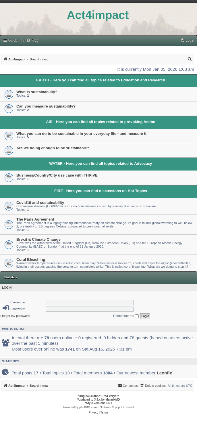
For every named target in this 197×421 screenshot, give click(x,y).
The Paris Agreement (35, 219)
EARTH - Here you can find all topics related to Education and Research (100, 80)
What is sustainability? (36, 92)
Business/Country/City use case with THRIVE (57, 175)
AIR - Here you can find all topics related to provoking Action (100, 122)
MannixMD (112, 399)
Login (6, 287)
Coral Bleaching (30, 259)
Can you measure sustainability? (46, 106)
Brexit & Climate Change (38, 239)
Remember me (126, 316)
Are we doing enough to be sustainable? (52, 148)
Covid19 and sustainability (40, 202)
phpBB (83, 407)
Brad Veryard (110, 396)
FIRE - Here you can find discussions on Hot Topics (100, 191)
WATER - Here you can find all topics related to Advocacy (100, 163)
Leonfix (164, 372)
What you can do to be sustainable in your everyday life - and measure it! (82, 133)
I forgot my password (15, 315)
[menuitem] (32, 41)
